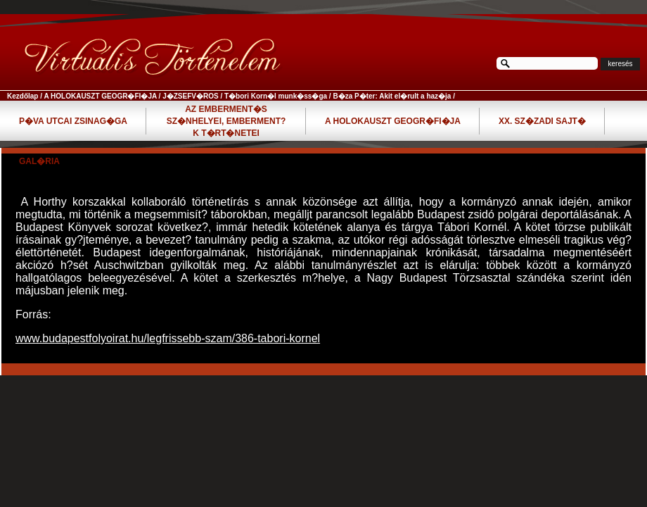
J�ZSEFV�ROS (190, 96)
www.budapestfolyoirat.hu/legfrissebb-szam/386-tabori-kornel (167, 338)
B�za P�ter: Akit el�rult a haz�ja (392, 96)
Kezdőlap (22, 96)
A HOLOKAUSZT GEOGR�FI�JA (100, 96)
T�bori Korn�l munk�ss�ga (275, 96)
